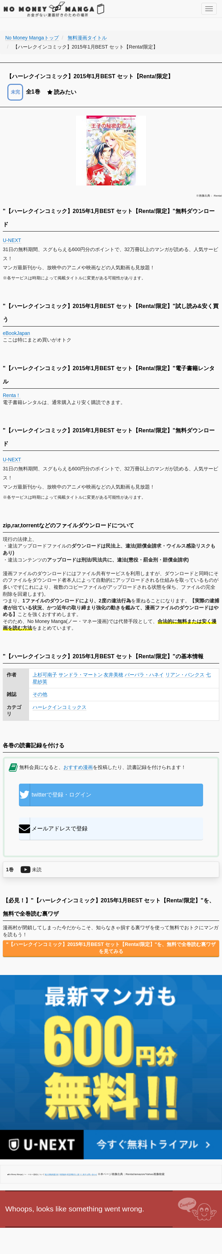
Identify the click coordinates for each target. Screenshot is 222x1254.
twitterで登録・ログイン (55, 795)
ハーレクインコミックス (59, 707)
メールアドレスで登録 (53, 828)
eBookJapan (16, 333)
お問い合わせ (91, 1174)
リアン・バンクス (184, 674)
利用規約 (63, 1174)
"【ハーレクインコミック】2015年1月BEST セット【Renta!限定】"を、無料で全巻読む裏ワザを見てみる (111, 947)
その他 (40, 694)
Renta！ (12, 395)
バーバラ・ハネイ (144, 674)
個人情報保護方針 (52, 1174)
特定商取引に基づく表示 (76, 1174)
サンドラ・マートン (80, 674)
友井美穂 (113, 674)
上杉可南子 (45, 674)
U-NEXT (12, 240)
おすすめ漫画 (78, 767)
